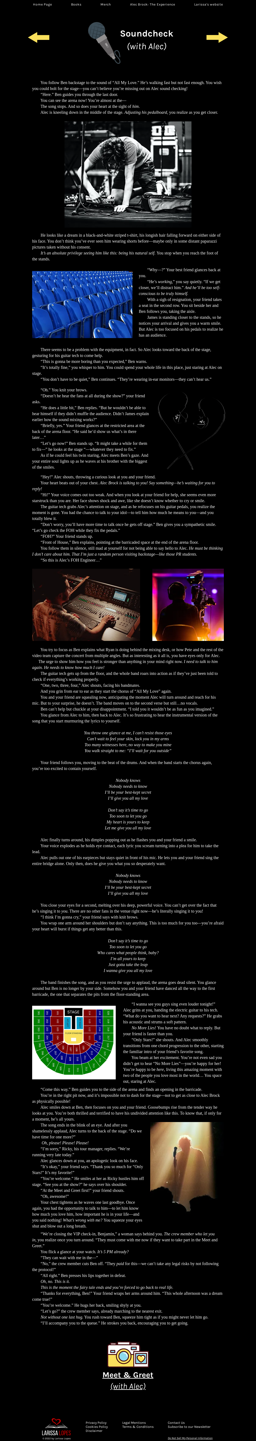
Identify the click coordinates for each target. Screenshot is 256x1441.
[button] (152, 4)
